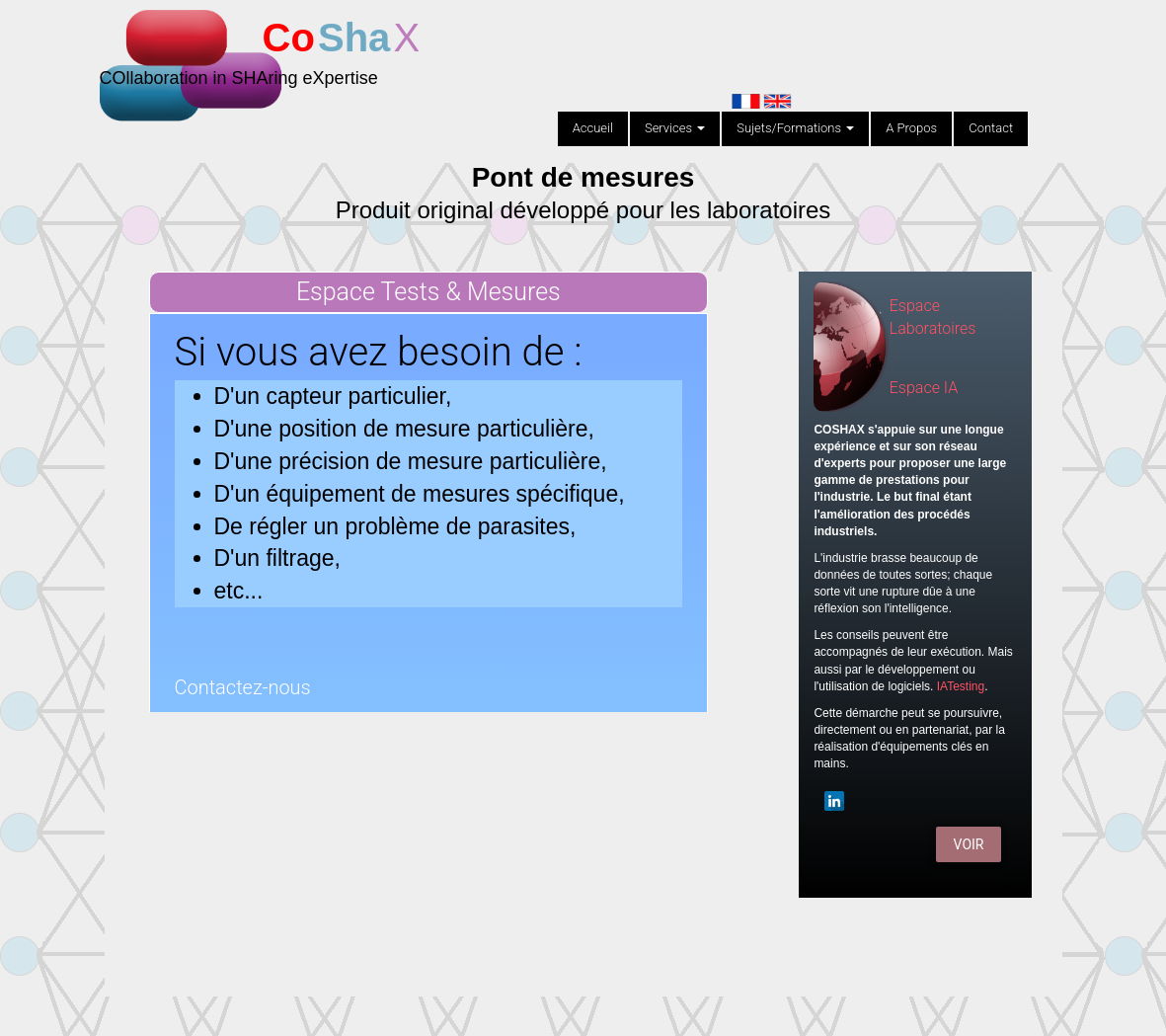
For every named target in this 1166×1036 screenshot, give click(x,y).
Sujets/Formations (795, 127)
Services (675, 127)
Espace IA (924, 387)
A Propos (911, 127)
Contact (991, 127)
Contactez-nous (243, 687)
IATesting (960, 686)
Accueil (593, 127)
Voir (969, 844)
